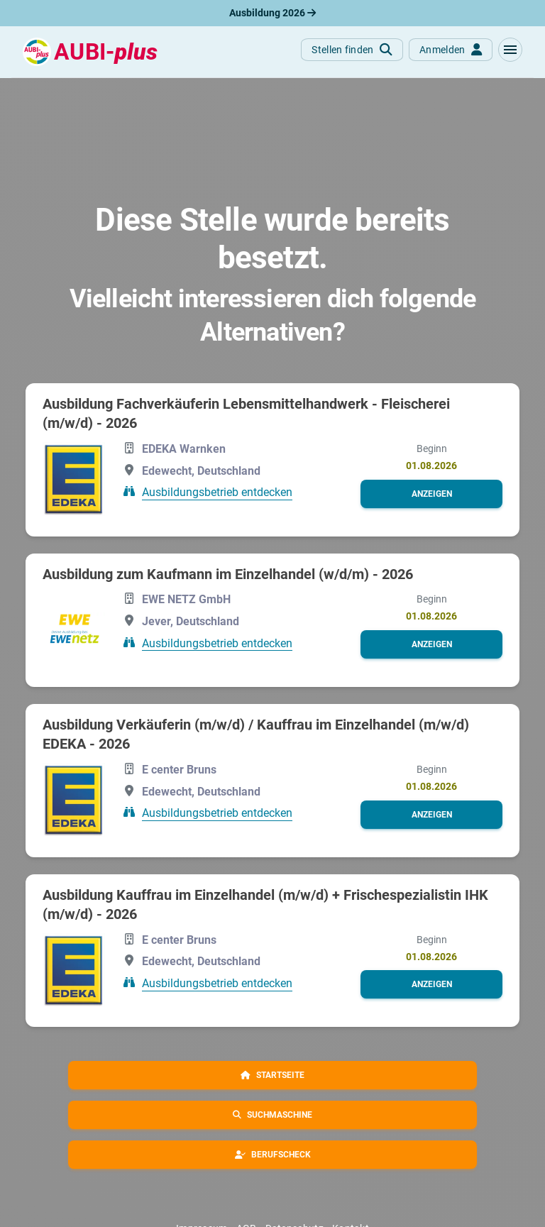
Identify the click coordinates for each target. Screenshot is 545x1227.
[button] (510, 50)
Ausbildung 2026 (272, 12)
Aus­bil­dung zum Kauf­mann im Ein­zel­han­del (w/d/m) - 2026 (228, 574)
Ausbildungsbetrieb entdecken (217, 492)
